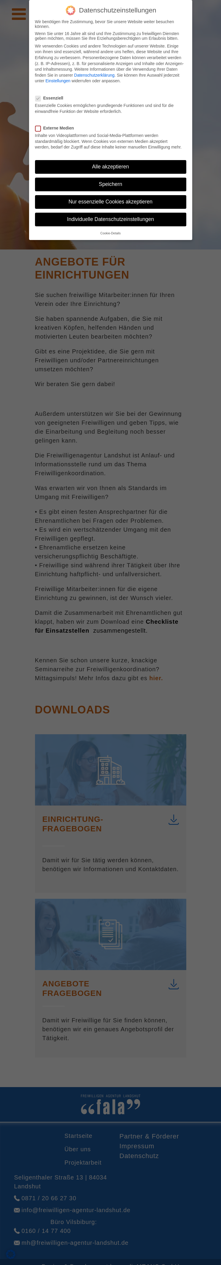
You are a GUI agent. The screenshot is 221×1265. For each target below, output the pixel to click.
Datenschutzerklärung (94, 71)
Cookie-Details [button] (110, 229)
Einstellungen (57, 77)
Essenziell (51, 94)
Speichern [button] (110, 180)
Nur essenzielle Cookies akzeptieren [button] (110, 198)
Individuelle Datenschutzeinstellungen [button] (110, 215)
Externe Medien (56, 124)
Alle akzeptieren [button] (110, 163)
